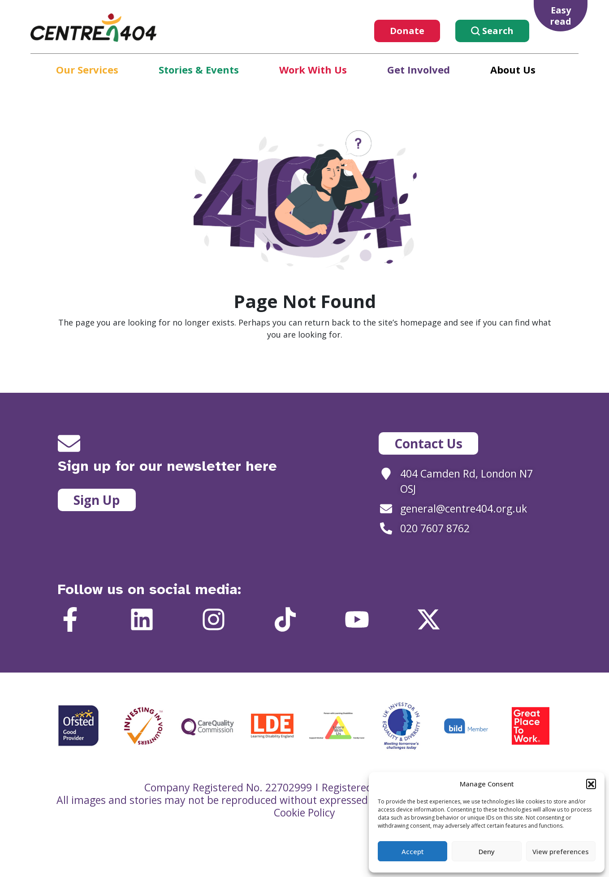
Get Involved (418, 69)
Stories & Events (199, 69)
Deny (487, 851)
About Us (513, 69)
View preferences (560, 851)
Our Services (87, 69)
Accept (413, 851)
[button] (591, 783)
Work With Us (313, 69)
